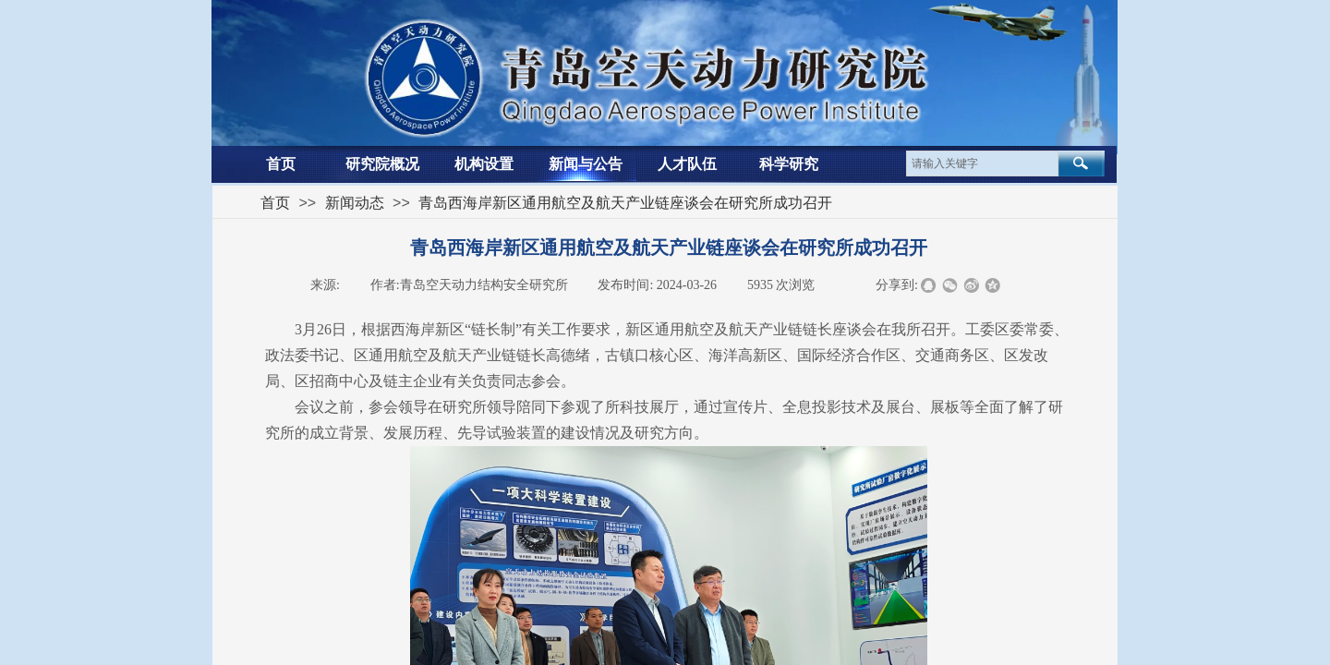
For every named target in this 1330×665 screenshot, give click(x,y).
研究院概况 (382, 164)
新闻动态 (354, 203)
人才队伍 (687, 164)
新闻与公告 (586, 164)
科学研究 (788, 164)
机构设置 (484, 164)
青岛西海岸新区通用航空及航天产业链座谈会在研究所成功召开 (625, 203)
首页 (281, 164)
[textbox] (982, 163)
